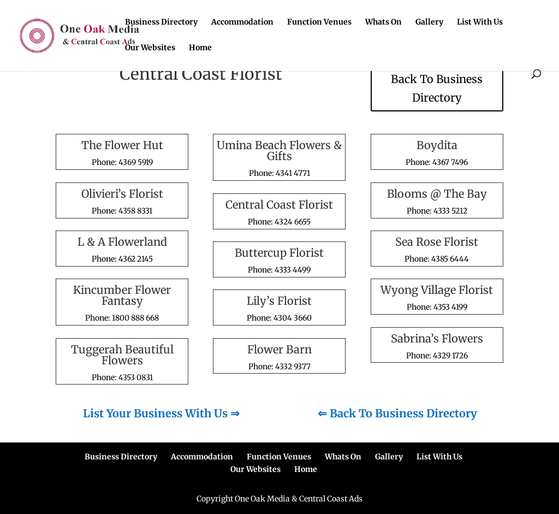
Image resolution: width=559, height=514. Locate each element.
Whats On (383, 22)
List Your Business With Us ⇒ (161, 413)
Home (200, 48)
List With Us (480, 22)
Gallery (429, 22)
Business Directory (161, 22)
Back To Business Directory (437, 88)
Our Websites (150, 48)
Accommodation (242, 22)
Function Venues (319, 22)
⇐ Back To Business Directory (397, 413)
